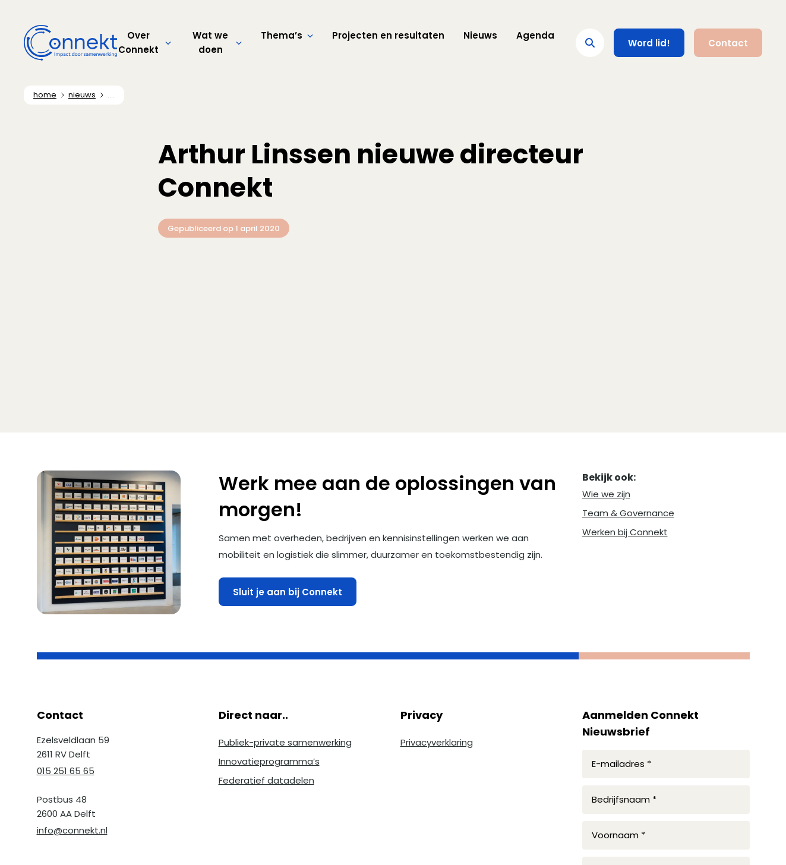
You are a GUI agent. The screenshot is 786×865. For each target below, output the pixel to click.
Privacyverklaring (436, 742)
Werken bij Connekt (625, 532)
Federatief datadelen (266, 780)
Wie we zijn (606, 494)
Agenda (535, 35)
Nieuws (480, 35)
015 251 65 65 (65, 771)
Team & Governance (628, 513)
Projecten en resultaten (388, 35)
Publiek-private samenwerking (285, 742)
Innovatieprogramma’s (269, 761)
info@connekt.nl (72, 830)
